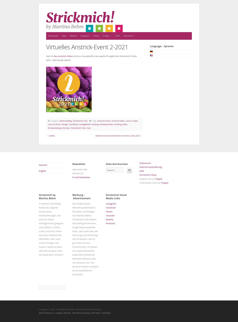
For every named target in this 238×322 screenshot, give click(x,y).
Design (65, 124)
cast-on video (132, 120)
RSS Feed (96, 313)
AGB (117, 36)
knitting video (121, 124)
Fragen (106, 36)
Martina (73, 36)
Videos (96, 36)
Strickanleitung (55, 128)
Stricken (66, 128)
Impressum (128, 36)
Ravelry (109, 219)
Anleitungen (53, 36)
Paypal (158, 178)
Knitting (95, 124)
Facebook (111, 207)
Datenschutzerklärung (150, 167)
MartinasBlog (66, 120)
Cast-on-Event (54, 124)
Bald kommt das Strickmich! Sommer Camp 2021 (118, 135)
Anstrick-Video (118, 120)
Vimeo (109, 211)
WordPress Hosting (81, 313)
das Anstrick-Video (63, 56)
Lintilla (52, 135)
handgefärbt (85, 124)
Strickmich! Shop (147, 174)
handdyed (73, 124)
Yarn (89, 128)
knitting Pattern (107, 124)
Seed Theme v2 (46, 313)
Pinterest (110, 223)
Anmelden (106, 313)
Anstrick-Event (103, 120)
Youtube (110, 215)
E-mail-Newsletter (81, 177)
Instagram (85, 36)
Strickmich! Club (80, 120)
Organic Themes (63, 313)
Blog (64, 36)
